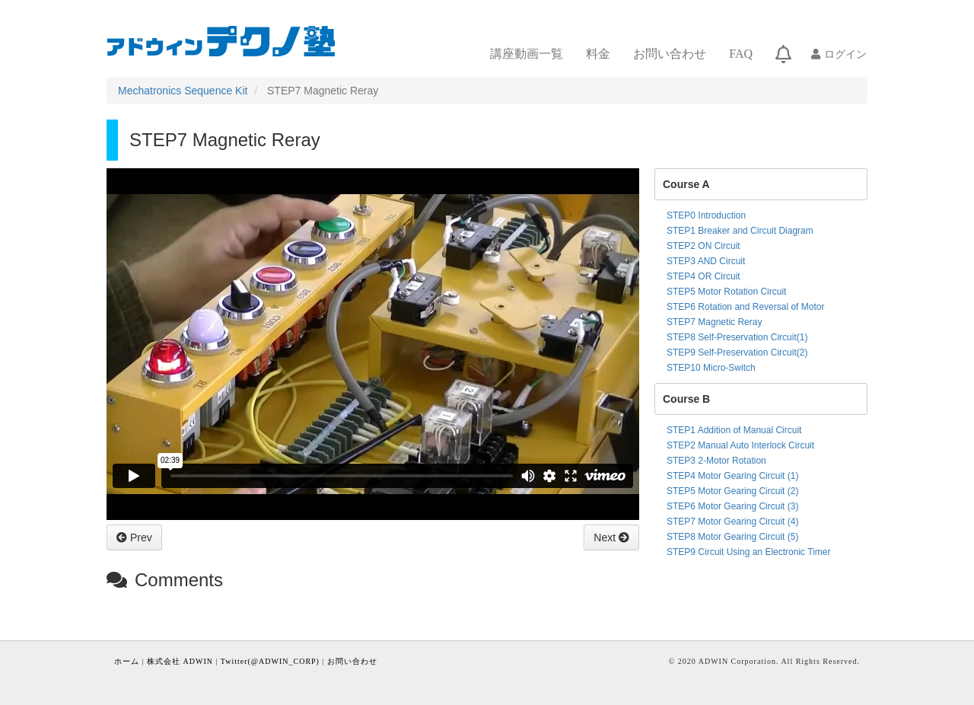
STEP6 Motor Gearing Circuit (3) (732, 506)
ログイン (845, 54)
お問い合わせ (669, 53)
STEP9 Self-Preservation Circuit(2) (737, 352)
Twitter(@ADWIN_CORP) (270, 661)
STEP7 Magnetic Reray (714, 322)
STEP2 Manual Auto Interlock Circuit (740, 445)
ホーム (126, 661)
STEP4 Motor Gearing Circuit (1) (732, 476)
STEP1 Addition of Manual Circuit (734, 430)
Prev (139, 537)
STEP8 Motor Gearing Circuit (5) (732, 536)
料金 (598, 53)
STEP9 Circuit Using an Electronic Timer (748, 552)
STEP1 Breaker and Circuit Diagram (740, 230)
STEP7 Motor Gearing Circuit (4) (732, 521)
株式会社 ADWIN (180, 661)
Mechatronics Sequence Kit (182, 91)
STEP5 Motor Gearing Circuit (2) (732, 491)
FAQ (741, 53)
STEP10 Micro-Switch (711, 367)
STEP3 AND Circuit (706, 261)
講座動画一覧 (526, 53)
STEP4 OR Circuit (703, 276)
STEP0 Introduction (706, 215)
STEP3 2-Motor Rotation (716, 460)
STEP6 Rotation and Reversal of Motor (745, 306)
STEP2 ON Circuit (703, 246)
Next (606, 537)
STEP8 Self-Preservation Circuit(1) (737, 337)
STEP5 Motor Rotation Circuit (726, 291)
